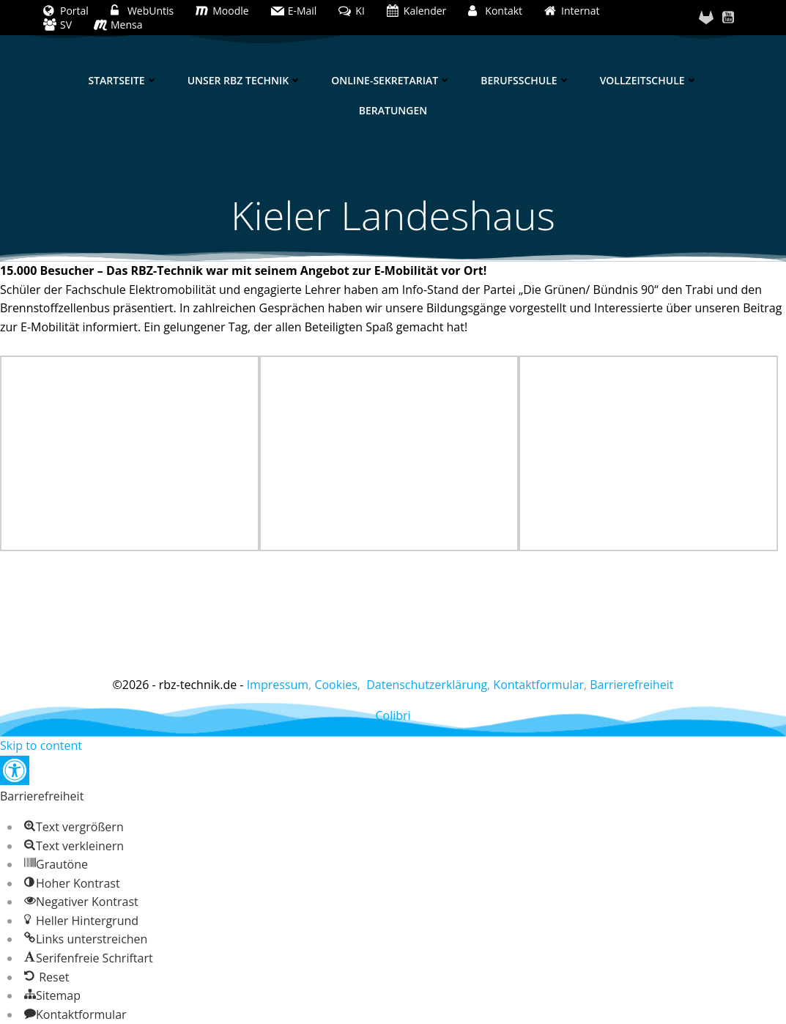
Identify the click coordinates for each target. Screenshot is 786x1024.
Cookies (335, 685)
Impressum (277, 685)
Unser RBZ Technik (245, 80)
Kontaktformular (538, 685)
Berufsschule (525, 80)
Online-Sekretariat (391, 80)
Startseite (122, 80)
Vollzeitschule (649, 80)
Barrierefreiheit (631, 685)
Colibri (392, 715)
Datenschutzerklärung (426, 685)
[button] (14, 770)
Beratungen (393, 110)
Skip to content (41, 745)
